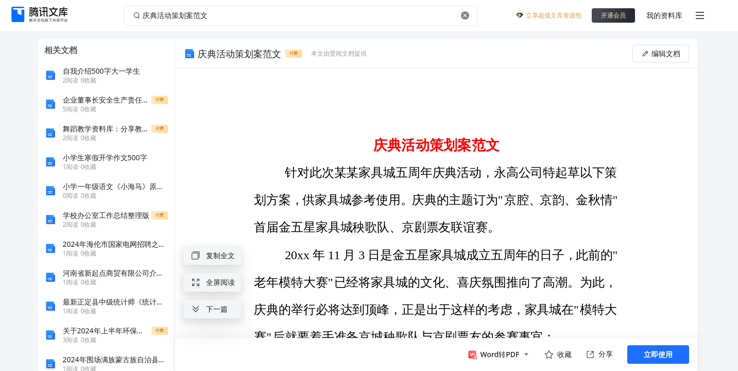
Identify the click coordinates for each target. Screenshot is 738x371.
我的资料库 (664, 15)
